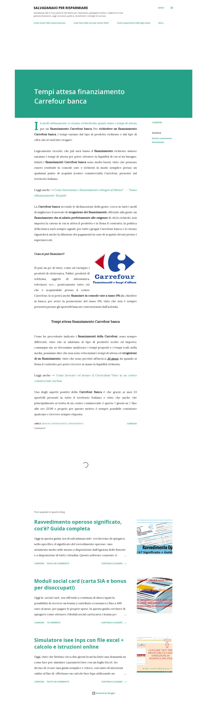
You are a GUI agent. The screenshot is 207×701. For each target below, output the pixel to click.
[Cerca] (161, 7)
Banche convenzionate (162, 138)
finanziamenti (158, 142)
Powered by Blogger (103, 693)
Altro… (161, 23)
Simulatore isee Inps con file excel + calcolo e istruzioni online (79, 643)
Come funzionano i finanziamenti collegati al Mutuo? (88, 190)
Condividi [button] (157, 122)
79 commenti (54, 622)
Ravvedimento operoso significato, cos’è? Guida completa (78, 525)
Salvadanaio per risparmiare (61, 7)
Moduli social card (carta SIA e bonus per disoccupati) (80, 584)
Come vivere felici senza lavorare (49, 23)
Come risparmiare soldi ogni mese (133, 23)
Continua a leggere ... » (113, 563)
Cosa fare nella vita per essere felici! (91, 23)
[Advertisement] (103, 45)
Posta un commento (58, 563)
